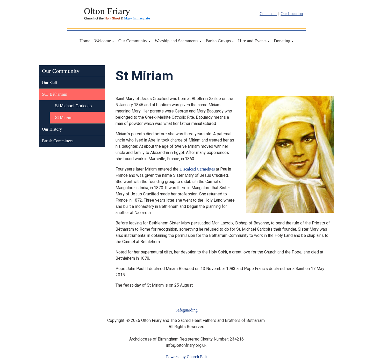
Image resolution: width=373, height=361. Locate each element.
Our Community (132, 40)
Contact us (268, 13)
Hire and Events (252, 40)
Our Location (292, 13)
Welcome (103, 40)
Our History (52, 129)
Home (85, 40)
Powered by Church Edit (186, 357)
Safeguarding (186, 310)
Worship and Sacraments (176, 40)
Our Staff (50, 82)
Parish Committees (57, 141)
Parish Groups (218, 40)
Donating (282, 40)
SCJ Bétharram (54, 94)
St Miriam (64, 117)
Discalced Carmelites (198, 169)
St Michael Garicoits (73, 106)
